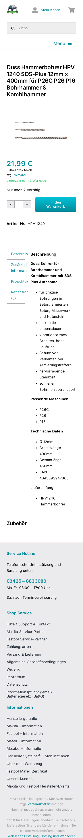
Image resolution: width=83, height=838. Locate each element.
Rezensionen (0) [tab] (18, 295)
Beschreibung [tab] (18, 254)
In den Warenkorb (55, 204)
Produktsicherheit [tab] (18, 281)
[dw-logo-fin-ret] (12, 6)
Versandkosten (39, 804)
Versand (20, 175)
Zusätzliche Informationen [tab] (18, 267)
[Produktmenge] (19, 204)
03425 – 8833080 (26, 581)
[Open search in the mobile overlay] (41, 28)
